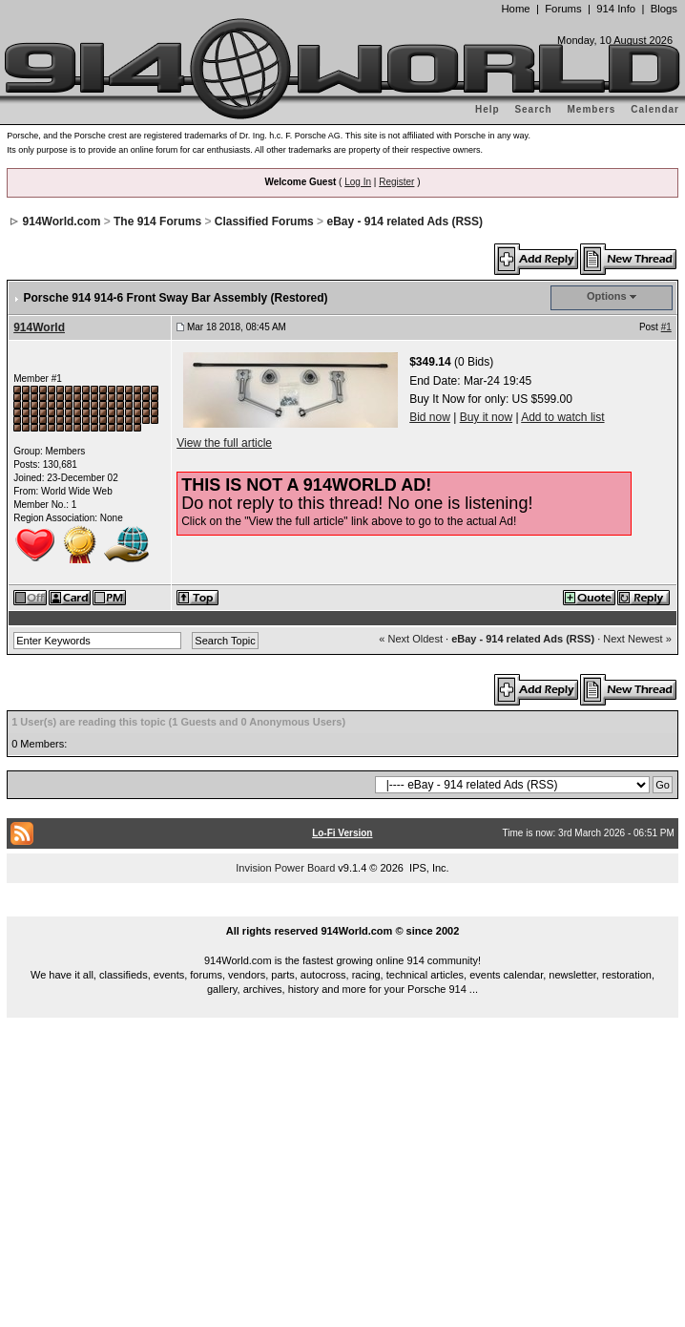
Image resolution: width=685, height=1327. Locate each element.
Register (396, 182)
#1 (666, 327)
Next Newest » (637, 638)
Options (607, 296)
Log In (357, 182)
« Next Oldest (411, 638)
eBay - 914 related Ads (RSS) (404, 221)
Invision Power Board (285, 868)
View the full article (224, 443)
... (342, 909)
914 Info (615, 8)
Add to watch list (562, 417)
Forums (563, 8)
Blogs (664, 8)
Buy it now (486, 417)
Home (515, 8)
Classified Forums (264, 221)
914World (39, 327)
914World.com (62, 221)
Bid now (429, 417)
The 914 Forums (157, 221)
